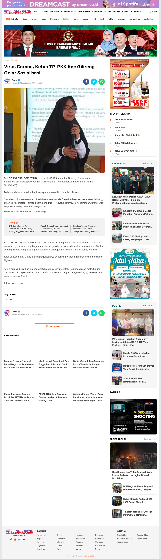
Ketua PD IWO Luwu (124, 143)
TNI (94, 19)
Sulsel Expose (88, 556)
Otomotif (60, 546)
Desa (25, 19)
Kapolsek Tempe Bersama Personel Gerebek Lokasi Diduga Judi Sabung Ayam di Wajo (85, 229)
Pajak (43, 19)
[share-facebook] (86, 82)
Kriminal (40, 542)
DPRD (35, 12)
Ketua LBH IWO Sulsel (125, 135)
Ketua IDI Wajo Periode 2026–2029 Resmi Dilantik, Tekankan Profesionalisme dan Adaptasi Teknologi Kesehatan (131, 200)
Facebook (10, 541)
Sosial (85, 19)
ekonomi (121, 19)
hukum (125, 12)
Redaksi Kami (122, 535)
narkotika (148, 19)
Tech (102, 19)
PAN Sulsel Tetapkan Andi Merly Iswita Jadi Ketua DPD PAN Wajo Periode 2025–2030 (130, 342)
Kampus (79, 535)
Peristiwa (97, 12)
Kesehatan (80, 539)
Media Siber (142, 539)
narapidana (135, 19)
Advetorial (41, 535)
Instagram (15, 541)
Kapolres (99, 535)
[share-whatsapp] (101, 82)
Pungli (75, 19)
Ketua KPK (119, 127)
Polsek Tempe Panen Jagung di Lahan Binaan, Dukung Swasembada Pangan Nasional (54, 229)
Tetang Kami (122, 542)
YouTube (23, 541)
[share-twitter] (94, 82)
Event (34, 19)
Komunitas (99, 539)
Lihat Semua (147, 164)
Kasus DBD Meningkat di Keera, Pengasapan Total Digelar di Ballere (136, 238)
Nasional (54, 12)
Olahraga (99, 542)
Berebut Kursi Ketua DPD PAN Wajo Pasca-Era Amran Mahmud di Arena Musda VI (138, 368)
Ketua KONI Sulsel (123, 120)
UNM (111, 19)
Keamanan (61, 539)
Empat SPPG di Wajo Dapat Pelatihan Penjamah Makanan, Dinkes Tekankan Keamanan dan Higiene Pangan (138, 213)
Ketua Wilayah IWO (124, 151)
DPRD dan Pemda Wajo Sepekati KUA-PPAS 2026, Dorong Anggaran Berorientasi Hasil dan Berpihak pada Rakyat (22, 229)
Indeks (12, 19)
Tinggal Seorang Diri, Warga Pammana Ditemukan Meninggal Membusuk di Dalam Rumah (137, 514)
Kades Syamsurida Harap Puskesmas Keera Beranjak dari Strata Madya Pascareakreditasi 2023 (137, 226)
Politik (107, 12)
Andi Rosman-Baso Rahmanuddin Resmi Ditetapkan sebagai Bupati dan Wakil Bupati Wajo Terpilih (138, 381)
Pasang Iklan (142, 535)
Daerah (44, 12)
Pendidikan (84, 12)
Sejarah (79, 549)
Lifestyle (60, 542)
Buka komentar (54, 326)
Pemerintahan (68, 12)
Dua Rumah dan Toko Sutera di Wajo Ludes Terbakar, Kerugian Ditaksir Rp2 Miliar (132, 475)
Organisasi (41, 546)
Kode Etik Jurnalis (124, 539)
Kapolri (40, 539)
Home (6, 60)
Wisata (116, 12)
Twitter (19, 541)
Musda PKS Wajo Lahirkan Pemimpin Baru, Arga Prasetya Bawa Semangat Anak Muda (136, 355)
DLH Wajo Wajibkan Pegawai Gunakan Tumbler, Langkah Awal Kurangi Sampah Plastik (138, 488)
